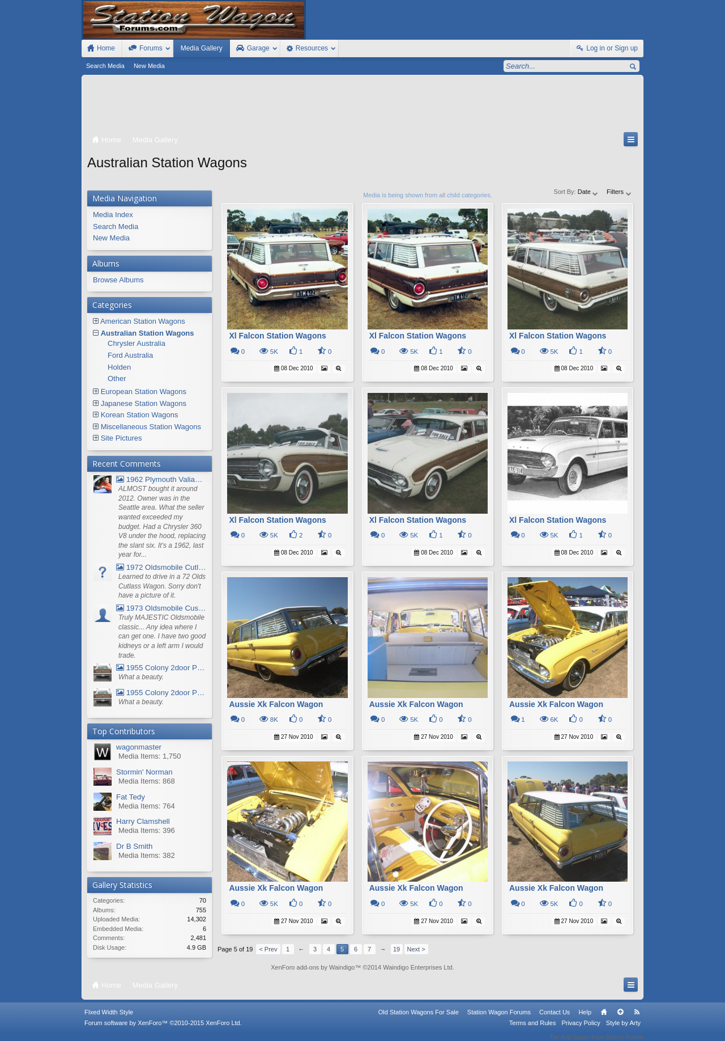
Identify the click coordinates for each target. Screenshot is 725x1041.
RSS (637, 1019)
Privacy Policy (580, 1030)
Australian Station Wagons (147, 333)
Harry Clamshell (143, 821)
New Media (149, 65)
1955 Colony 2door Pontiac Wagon (161, 667)
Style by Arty (623, 1030)
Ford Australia (130, 355)
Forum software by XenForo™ (163, 1030)
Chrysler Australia (136, 343)
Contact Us (554, 1019)
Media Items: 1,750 (149, 756)
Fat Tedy (130, 797)
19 (396, 949)
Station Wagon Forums (499, 1019)
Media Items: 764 (146, 806)
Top (620, 1019)
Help (584, 1019)
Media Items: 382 (146, 855)
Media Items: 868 (146, 781)
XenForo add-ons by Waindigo (313, 967)
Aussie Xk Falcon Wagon (276, 704)
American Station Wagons (142, 321)
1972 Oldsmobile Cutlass (161, 567)
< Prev (268, 949)
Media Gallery (202, 48)
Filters (619, 192)
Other (117, 378)
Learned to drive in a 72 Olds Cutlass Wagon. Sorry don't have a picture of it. (162, 586)
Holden (119, 367)
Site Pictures (121, 438)
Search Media (105, 65)
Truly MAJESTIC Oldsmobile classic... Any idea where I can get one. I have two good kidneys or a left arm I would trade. (162, 636)
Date (588, 192)
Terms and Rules (532, 1030)
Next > (416, 949)
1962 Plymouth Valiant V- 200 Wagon (161, 479)
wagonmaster (138, 747)
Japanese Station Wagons (143, 403)
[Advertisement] (362, 106)
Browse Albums (118, 280)
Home (604, 1019)
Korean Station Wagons (139, 415)
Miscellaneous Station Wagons (151, 426)
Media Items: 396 (146, 830)
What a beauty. (141, 677)
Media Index (113, 214)
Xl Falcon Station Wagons (277, 335)
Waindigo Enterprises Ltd (418, 967)
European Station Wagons (143, 391)
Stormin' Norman (144, 772)
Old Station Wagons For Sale (418, 1019)
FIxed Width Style (108, 1019)
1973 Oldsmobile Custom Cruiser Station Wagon (161, 608)
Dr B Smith (134, 846)
